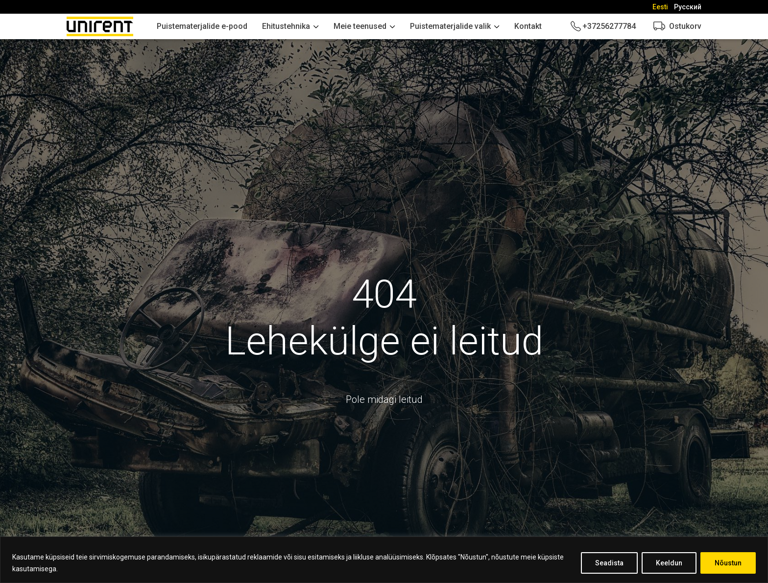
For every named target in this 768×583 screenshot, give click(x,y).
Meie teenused (360, 26)
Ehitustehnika (286, 26)
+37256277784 (609, 26)
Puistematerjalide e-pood (202, 26)
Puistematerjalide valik (450, 26)
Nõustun (728, 563)
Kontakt (528, 26)
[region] (384, 559)
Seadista (609, 563)
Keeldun (669, 563)
